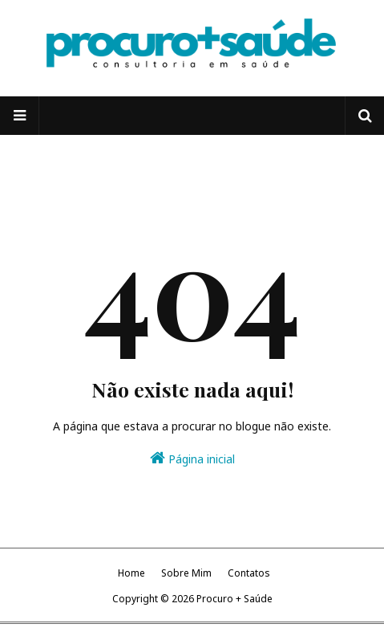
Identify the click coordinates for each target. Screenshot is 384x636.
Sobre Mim (186, 573)
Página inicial (192, 458)
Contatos (249, 573)
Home (131, 573)
